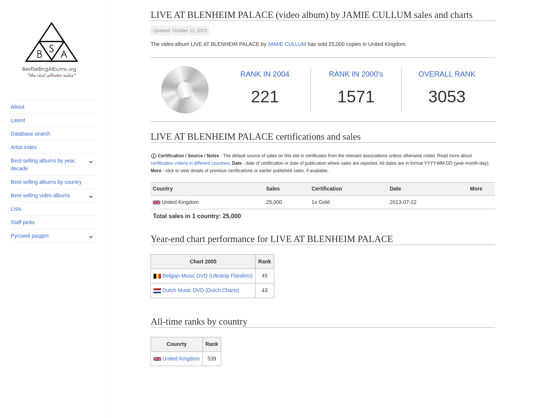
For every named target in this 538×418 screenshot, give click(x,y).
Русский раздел (30, 236)
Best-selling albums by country (46, 182)
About (18, 107)
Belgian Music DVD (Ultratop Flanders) (208, 276)
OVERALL (447, 74)
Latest (18, 120)
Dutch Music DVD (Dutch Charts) (201, 290)
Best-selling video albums (40, 195)
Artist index (24, 147)
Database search (30, 134)
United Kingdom (181, 359)
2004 (264, 74)
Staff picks (23, 222)
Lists (16, 209)
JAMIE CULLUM (287, 44)
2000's (356, 74)
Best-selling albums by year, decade (43, 164)
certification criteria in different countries (190, 163)
